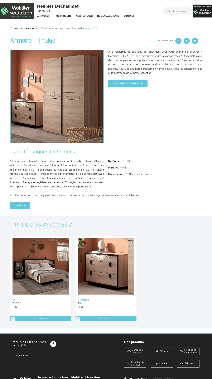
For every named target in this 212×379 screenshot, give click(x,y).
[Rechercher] (189, 11)
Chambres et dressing (51, 28)
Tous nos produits (26, 28)
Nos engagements (108, 16)
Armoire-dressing (75, 28)
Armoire (92, 28)
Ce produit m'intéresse (128, 83)
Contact (129, 16)
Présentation (21, 355)
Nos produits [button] (63, 16)
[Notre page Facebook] (53, 344)
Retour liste (165, 40)
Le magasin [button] (43, 16)
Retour (20, 205)
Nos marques (84, 16)
